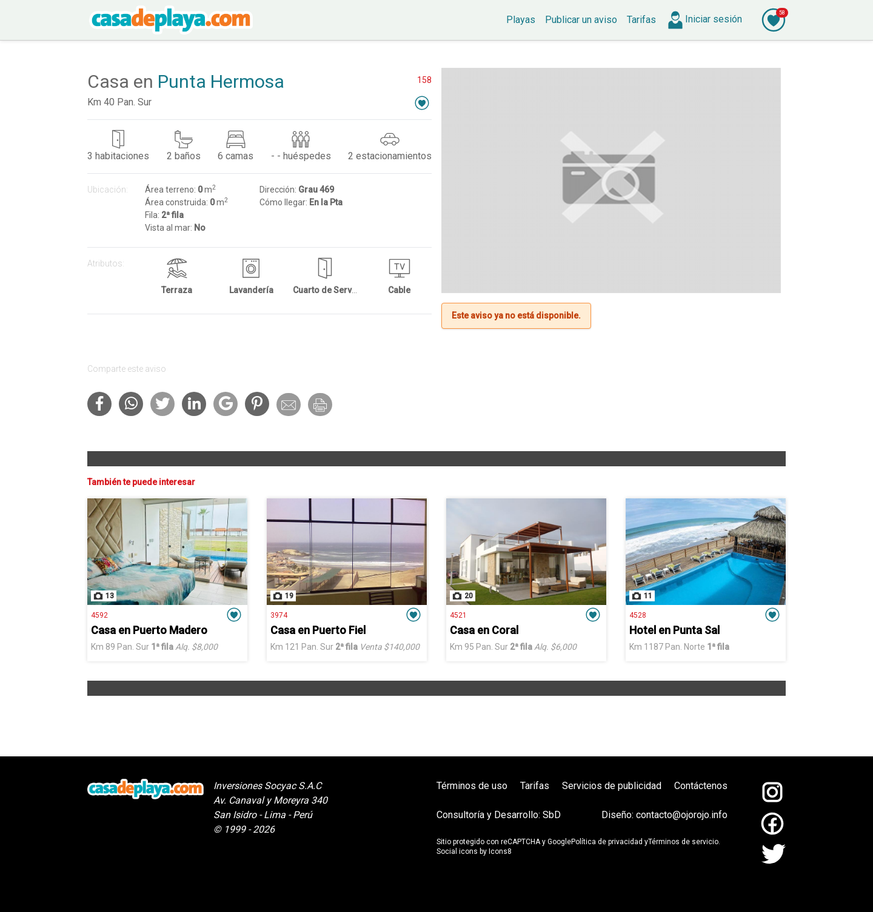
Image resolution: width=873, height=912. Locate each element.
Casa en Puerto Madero (149, 630)
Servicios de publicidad (611, 785)
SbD (552, 815)
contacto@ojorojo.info (682, 815)
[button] (422, 102)
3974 (278, 615)
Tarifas (534, 785)
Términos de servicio (683, 842)
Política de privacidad (607, 842)
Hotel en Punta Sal (674, 630)
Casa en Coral (484, 630)
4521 (458, 615)
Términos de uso (471, 785)
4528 (637, 615)
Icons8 (500, 851)
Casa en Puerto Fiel (318, 630)
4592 (99, 615)
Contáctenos (701, 785)
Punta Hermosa (221, 81)
